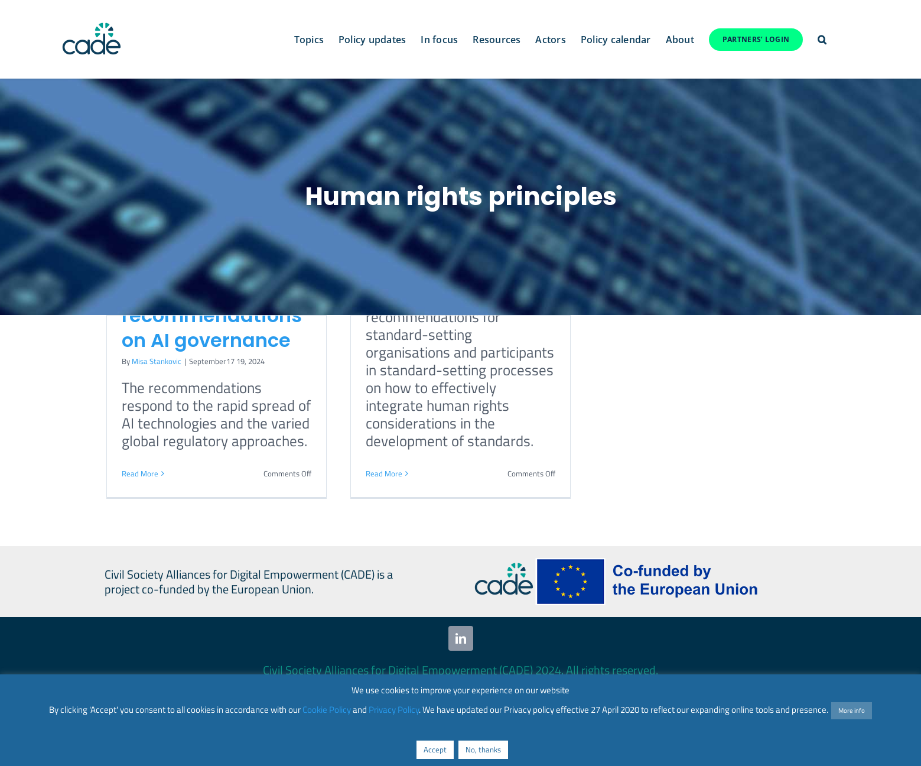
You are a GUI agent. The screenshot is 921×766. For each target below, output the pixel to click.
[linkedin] (460, 638)
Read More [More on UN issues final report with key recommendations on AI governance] (140, 473)
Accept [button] (435, 749)
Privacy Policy (394, 709)
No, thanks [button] (483, 749)
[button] (822, 39)
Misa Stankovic (156, 361)
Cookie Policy (326, 709)
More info (851, 710)
